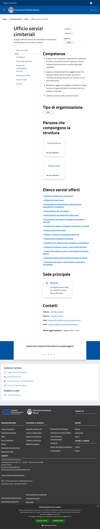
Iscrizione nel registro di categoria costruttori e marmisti (66, 226)
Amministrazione (16, 19)
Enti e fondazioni (7, 440)
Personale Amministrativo (10, 448)
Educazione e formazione (59, 429)
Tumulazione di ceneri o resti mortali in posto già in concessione (64, 263)
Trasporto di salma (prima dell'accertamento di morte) (65, 257)
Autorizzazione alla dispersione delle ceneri (61, 215)
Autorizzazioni (55, 450)
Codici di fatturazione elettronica (12, 475)
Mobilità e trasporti (32, 444)
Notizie (77, 429)
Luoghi (77, 447)
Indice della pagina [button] (22, 50)
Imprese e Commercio (33, 436)
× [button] (97, 506)
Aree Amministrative (8, 432)
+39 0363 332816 (56, 312)
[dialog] (50, 516)
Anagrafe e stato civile (34, 429)
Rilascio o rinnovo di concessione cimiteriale (61, 234)
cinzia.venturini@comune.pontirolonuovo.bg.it (64, 320)
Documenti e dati (7, 451)
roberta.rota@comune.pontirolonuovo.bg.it (63, 324)
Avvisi (77, 436)
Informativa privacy (33, 498)
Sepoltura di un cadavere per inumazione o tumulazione (66, 242)
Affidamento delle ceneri (54, 200)
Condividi (69, 29)
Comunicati (79, 432)
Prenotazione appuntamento (11, 498)
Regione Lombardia (10, 3)
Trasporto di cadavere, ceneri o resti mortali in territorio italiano (66, 252)
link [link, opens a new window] (70, 516)
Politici (3, 444)
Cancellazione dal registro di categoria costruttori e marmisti (64, 220)
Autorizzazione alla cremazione (56, 211)
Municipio (54, 283)
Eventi (77, 450)
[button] (50, 525)
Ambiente (53, 443)
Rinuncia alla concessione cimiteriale (58, 238)
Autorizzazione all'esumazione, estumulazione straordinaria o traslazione (62, 205)
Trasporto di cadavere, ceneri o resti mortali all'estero (65, 247)
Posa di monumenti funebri (55, 230)
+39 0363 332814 (56, 316)
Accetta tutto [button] (42, 521)
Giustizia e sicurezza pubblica (60, 432)
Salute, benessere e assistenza (61, 447)
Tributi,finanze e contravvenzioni (56, 438)
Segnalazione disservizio (9, 501)
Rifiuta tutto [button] (58, 521)
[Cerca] (95, 10)
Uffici (26, 19)
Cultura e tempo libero (34, 432)
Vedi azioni (69, 33)
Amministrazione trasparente (36, 494)
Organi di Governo (7, 429)
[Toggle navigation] (4, 10)
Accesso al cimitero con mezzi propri (58, 196)
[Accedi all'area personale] (91, 3)
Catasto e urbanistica (33, 440)
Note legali (30, 502)
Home (5, 19)
